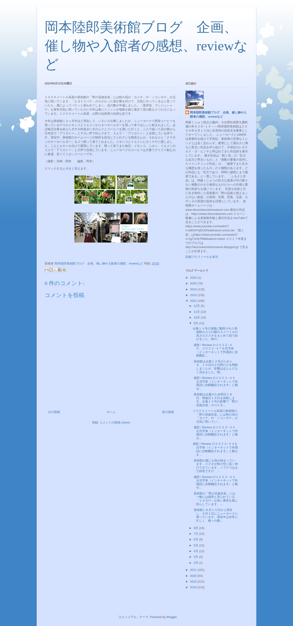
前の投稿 (168, 412)
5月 (196, 545)
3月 (196, 557)
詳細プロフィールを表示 (201, 257)
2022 (194, 300)
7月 (196, 533)
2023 (194, 295)
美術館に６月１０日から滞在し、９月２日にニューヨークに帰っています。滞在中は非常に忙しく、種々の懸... (215, 515)
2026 (194, 277)
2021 (194, 570)
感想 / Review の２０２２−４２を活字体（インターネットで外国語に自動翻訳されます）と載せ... (215, 482)
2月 (196, 562)
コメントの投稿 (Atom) (115, 422)
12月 (197, 306)
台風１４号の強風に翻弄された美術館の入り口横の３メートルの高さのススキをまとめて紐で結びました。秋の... (215, 334)
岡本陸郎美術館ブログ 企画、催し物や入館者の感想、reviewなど (146, 46)
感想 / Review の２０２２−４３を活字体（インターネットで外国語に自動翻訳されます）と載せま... (215, 449)
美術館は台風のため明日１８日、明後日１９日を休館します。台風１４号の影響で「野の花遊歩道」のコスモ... (215, 400)
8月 (196, 528)
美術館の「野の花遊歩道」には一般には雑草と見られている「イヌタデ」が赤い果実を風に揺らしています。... (215, 499)
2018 (194, 587)
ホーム (111, 412)
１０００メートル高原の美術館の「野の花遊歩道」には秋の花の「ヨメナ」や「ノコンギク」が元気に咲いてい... (215, 416)
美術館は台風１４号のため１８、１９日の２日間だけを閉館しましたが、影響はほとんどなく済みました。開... (215, 367)
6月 (196, 539)
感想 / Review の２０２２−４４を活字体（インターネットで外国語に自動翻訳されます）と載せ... (215, 433)
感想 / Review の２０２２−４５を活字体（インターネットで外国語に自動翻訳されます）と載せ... (215, 383)
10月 (197, 317)
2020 (194, 575)
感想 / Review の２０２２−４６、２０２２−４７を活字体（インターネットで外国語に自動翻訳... (215, 350)
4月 (196, 551)
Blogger (171, 617)
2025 (194, 283)
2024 (194, 289)
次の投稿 (54, 412)
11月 (197, 311)
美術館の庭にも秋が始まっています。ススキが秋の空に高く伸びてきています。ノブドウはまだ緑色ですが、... (215, 466)
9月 (196, 323)
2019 (194, 581)
